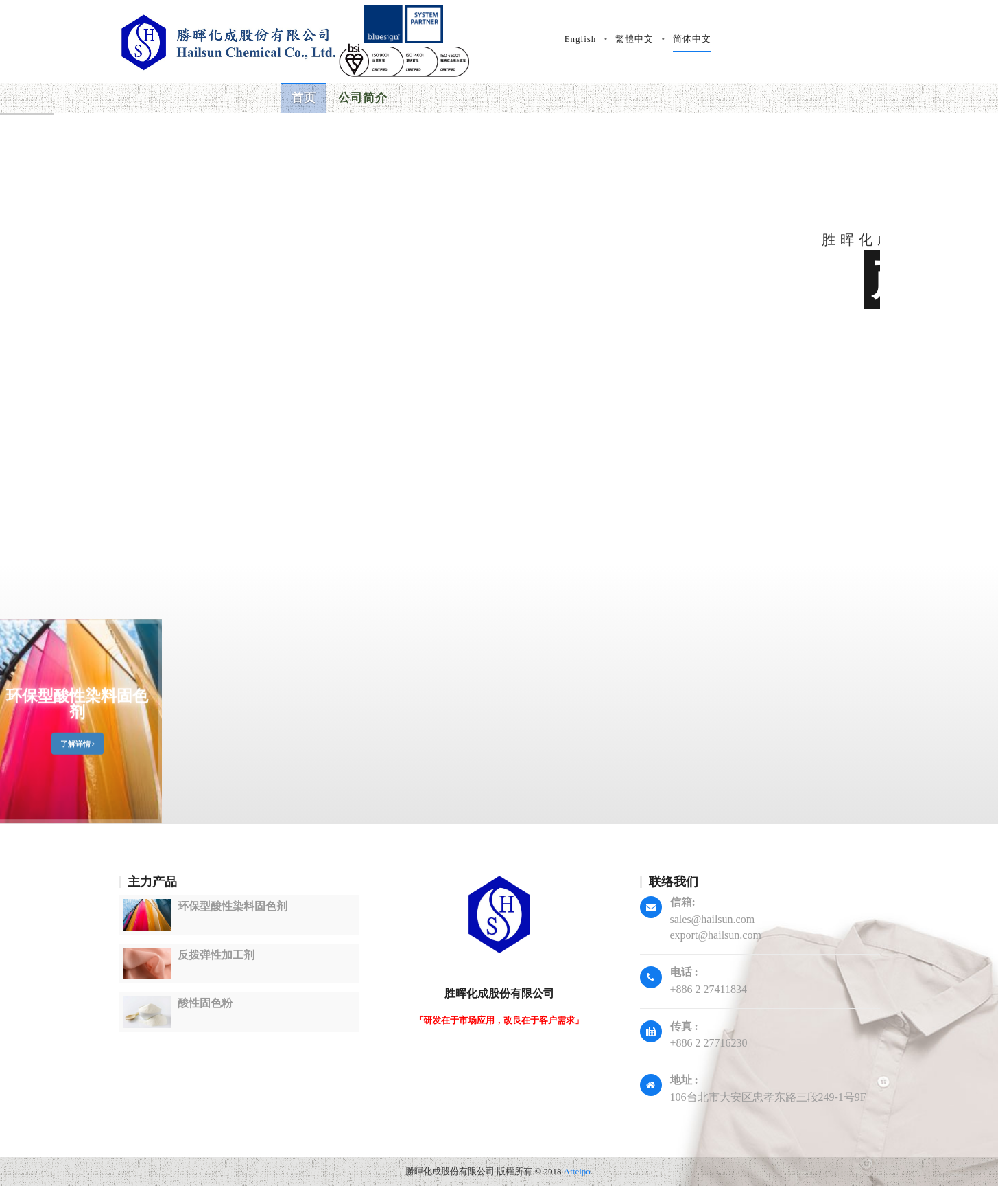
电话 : (684, 972)
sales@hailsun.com (712, 919)
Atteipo (577, 1171)
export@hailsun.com (715, 935)
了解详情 (77, 811)
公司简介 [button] (363, 97)
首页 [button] (304, 97)
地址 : (684, 1080)
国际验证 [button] (505, 91)
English (771, 39)
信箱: (683, 902)
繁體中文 (824, 39)
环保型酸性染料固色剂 (77, 771)
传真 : (684, 1026)
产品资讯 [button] (434, 97)
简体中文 (882, 39)
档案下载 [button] (577, 70)
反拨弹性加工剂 (216, 955)
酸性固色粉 (205, 1003)
